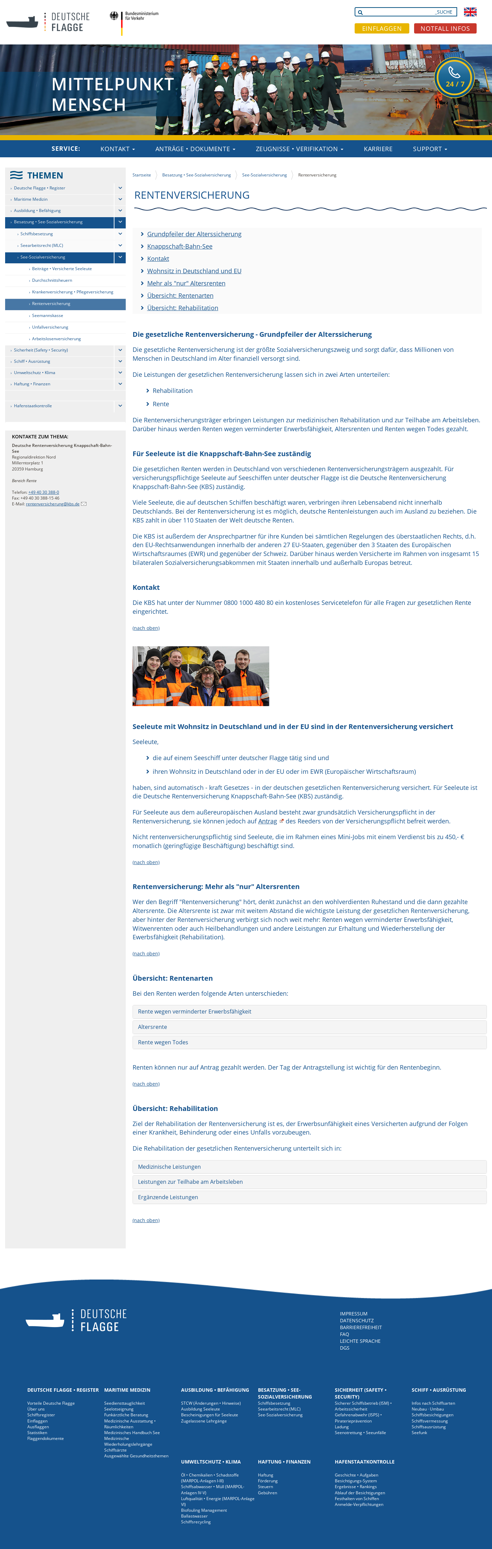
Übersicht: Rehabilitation (182, 308)
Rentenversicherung (51, 303)
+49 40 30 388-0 (43, 492)
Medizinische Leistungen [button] (169, 1166)
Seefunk (419, 1432)
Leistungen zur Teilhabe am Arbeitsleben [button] (190, 1182)
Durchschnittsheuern (52, 280)
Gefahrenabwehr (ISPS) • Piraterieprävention (358, 1418)
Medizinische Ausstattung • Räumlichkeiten (130, 1424)
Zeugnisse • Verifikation (300, 149)
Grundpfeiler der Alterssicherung (194, 234)
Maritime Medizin (30, 199)
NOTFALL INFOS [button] (445, 28)
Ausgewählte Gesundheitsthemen (136, 1456)
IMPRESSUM (354, 1313)
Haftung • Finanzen (32, 384)
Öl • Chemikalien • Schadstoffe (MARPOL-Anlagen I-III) (210, 1478)
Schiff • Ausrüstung (32, 361)
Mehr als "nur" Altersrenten (186, 283)
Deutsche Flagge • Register (39, 188)
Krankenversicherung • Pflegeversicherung (72, 292)
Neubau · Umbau (428, 1409)
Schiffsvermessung (430, 1421)
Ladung (342, 1427)
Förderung (268, 1481)
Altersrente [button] (152, 1027)
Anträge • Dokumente (195, 149)
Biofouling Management (204, 1510)
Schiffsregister (41, 1415)
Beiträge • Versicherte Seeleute (62, 269)
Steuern (265, 1487)
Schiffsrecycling (196, 1522)
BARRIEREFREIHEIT (361, 1327)
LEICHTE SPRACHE (360, 1341)
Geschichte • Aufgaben (356, 1475)
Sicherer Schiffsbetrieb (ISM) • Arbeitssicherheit (363, 1406)
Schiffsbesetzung (36, 234)
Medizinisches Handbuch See (132, 1432)
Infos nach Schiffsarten (433, 1403)
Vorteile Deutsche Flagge (51, 1403)
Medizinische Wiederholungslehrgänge (128, 1441)
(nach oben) (146, 628)
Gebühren (267, 1493)
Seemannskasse (47, 315)
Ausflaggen (38, 1427)
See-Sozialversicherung (42, 257)
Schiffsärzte (115, 1450)
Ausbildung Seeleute (200, 1409)
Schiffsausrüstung (429, 1427)
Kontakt (117, 149)
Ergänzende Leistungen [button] (168, 1197)
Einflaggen (37, 1421)
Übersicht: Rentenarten (180, 295)
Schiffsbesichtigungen (432, 1415)
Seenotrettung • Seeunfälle (360, 1432)
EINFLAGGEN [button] (382, 28)
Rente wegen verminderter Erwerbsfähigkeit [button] (194, 1011)
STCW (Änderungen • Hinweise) (211, 1403)
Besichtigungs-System (356, 1481)
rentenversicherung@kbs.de (53, 504)
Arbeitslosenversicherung (56, 339)
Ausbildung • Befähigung (37, 210)
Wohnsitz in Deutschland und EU (194, 271)
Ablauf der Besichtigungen (360, 1493)
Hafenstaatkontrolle (33, 406)
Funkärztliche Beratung (126, 1415)
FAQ (344, 1334)
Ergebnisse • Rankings (356, 1487)
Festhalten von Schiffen (357, 1498)
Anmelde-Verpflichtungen (359, 1504)
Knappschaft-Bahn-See (180, 246)
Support (430, 149)
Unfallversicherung (50, 327)
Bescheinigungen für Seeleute (209, 1415)
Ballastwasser (194, 1516)
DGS (345, 1348)
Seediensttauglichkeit (124, 1403)
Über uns (36, 1409)
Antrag (267, 821)
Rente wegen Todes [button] (163, 1042)
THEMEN (45, 175)
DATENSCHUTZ (357, 1320)
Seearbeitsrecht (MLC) (41, 245)
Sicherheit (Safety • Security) (41, 350)
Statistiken (37, 1432)
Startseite (142, 175)
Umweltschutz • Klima (34, 372)
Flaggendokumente (45, 1438)
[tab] (310, 1011)
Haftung (265, 1475)
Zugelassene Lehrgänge (204, 1421)
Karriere (378, 149)
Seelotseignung (119, 1409)
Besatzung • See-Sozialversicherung (48, 222)
